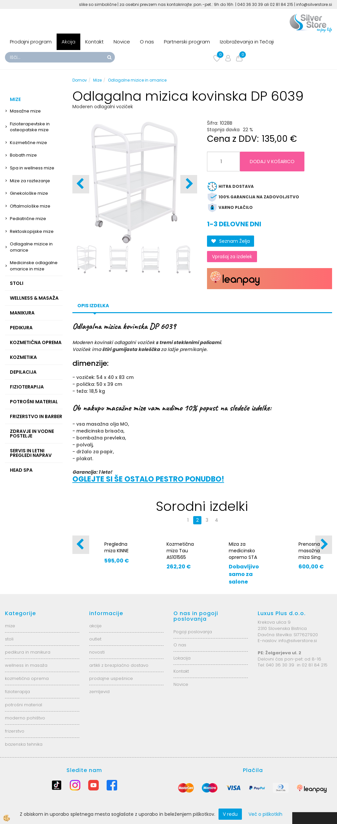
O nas (147, 41)
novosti (97, 652)
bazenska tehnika (23, 744)
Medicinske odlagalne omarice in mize (34, 266)
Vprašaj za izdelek (232, 256)
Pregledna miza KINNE (116, 547)
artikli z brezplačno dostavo (118, 665)
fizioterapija (17, 691)
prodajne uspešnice (111, 678)
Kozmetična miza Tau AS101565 (180, 551)
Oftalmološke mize (30, 206)
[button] (188, 184)
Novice (122, 41)
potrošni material (23, 705)
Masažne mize (25, 111)
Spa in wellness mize (32, 168)
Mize (97, 80)
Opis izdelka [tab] (93, 305)
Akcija (68, 41)
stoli (9, 639)
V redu (230, 814)
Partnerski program (187, 41)
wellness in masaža (26, 665)
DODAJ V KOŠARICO (272, 161)
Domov (79, 80)
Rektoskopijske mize (32, 231)
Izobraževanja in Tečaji (247, 41)
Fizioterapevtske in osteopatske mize (30, 127)
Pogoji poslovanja (192, 632)
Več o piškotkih (265, 814)
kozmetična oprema (27, 678)
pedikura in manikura (27, 652)
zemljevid (99, 691)
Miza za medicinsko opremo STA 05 (243, 554)
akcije (95, 626)
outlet (95, 639)
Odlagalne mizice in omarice (31, 247)
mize (10, 626)
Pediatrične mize (28, 218)
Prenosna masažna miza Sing (309, 551)
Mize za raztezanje (30, 181)
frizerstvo (14, 731)
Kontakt (94, 41)
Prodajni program (31, 41)
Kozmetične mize (28, 142)
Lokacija (182, 658)
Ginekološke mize (29, 193)
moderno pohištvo (25, 718)
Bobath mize (23, 155)
